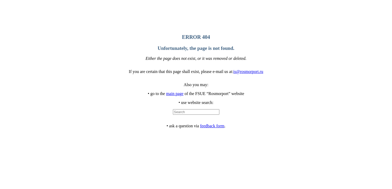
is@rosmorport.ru (248, 71)
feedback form (212, 126)
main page (174, 93)
